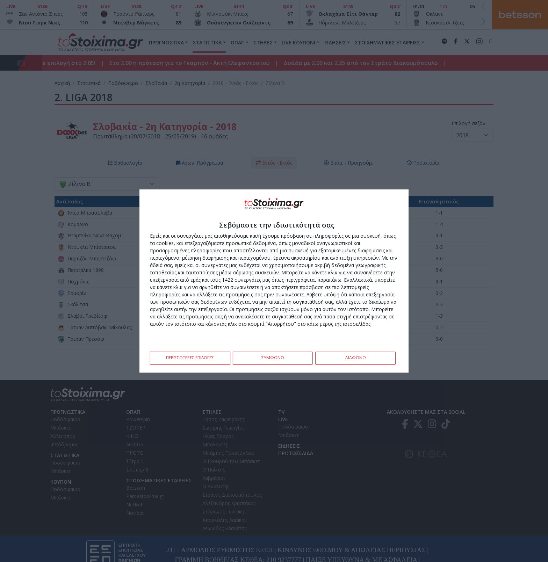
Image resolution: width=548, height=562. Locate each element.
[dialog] (274, 281)
